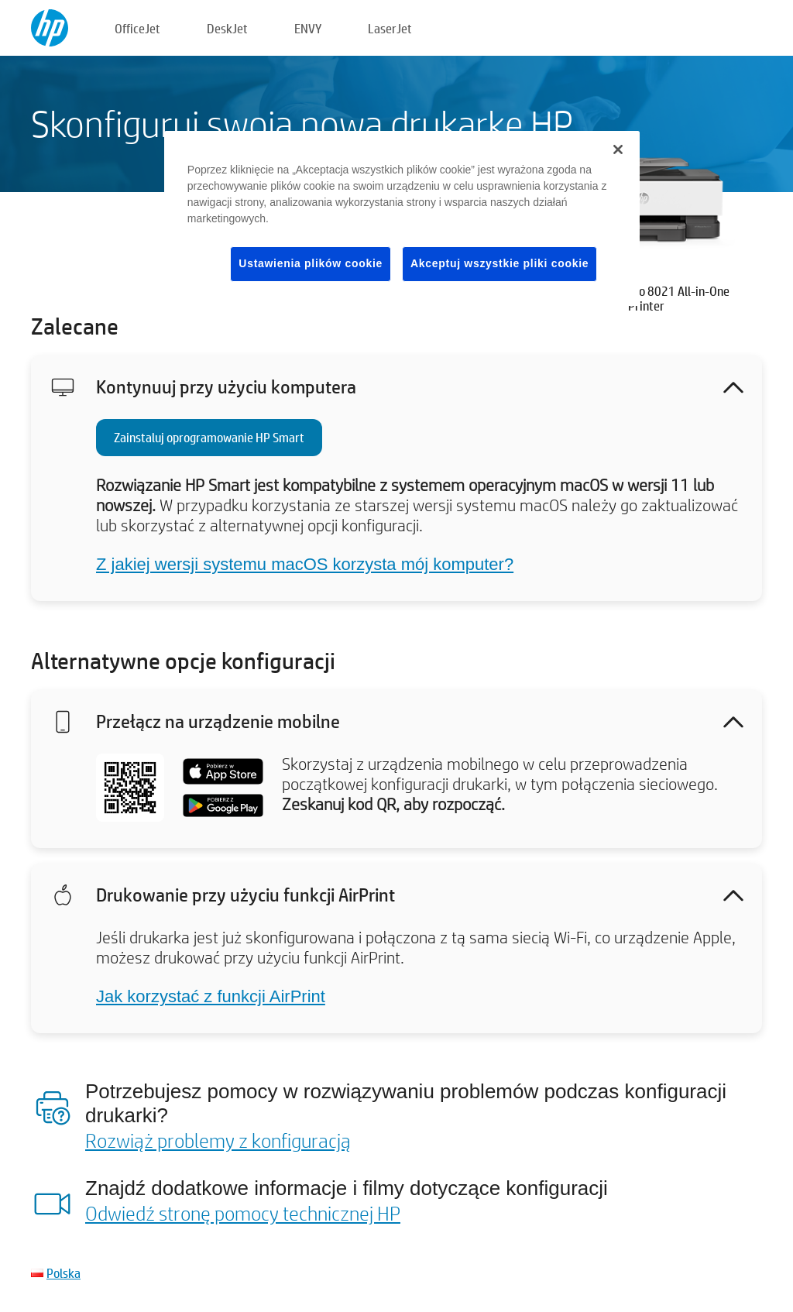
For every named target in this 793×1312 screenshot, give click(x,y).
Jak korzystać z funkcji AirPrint (210, 996)
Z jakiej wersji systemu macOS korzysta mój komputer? (304, 564)
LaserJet (390, 28)
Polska (63, 1273)
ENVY (307, 28)
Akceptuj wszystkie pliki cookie (499, 263)
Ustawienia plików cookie (311, 263)
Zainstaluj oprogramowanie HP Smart (209, 437)
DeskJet (227, 28)
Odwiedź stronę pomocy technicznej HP (242, 1212)
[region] (402, 218)
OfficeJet (137, 28)
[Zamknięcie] (618, 149)
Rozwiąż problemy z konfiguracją (218, 1140)
